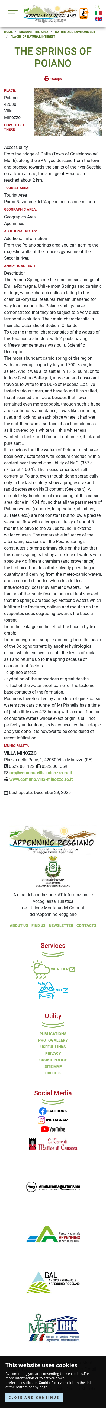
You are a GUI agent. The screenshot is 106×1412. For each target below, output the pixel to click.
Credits (53, 1073)
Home (8, 32)
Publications (53, 1034)
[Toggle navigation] (12, 14)
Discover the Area (34, 32)
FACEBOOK (53, 1111)
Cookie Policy (49, 1382)
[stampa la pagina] (53, 79)
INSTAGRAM (53, 1120)
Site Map (53, 1066)
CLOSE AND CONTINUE (34, 1397)
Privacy (53, 1053)
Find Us (38, 925)
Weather (53, 969)
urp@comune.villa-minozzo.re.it (40, 772)
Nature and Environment (75, 32)
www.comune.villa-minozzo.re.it (41, 779)
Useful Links (53, 1047)
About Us (19, 925)
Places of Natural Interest (33, 36)
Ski (53, 990)
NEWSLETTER (61, 925)
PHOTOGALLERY (53, 1040)
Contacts (86, 925)
